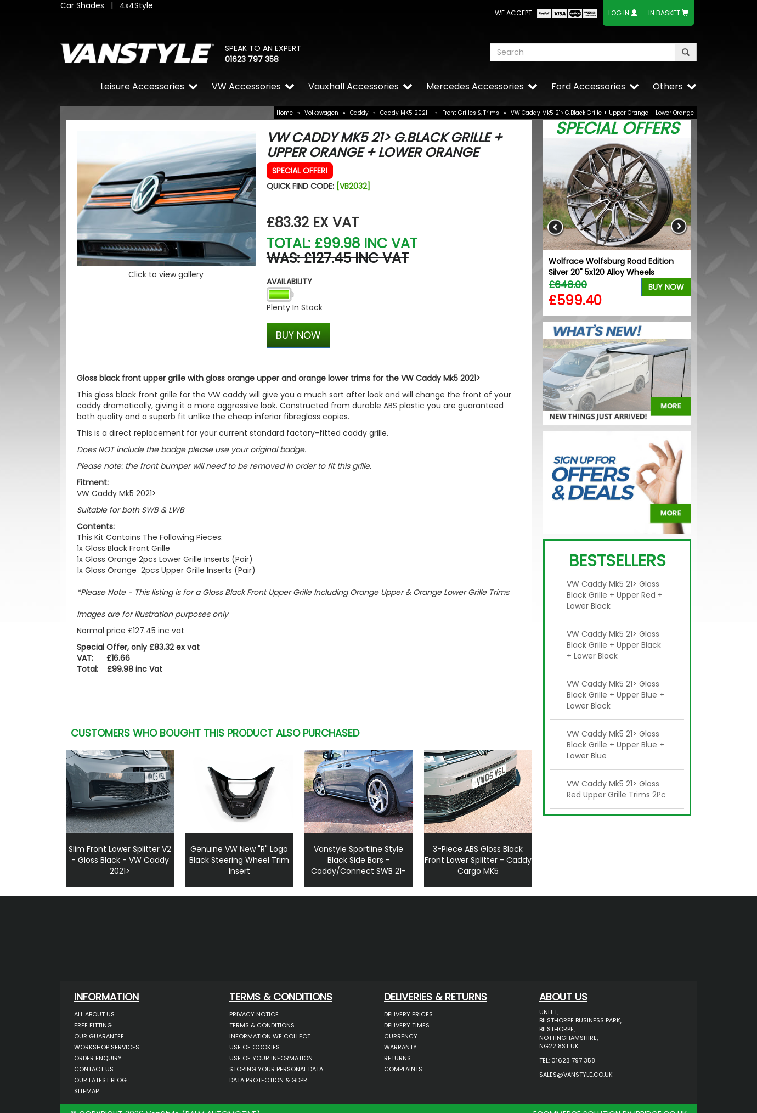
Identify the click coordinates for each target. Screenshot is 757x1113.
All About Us (94, 1014)
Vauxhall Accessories (353, 86)
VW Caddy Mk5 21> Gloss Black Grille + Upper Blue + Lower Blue (615, 744)
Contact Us (94, 1069)
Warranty (400, 1047)
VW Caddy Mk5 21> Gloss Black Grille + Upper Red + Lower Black (615, 594)
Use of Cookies (254, 1047)
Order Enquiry (98, 1058)
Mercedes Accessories (475, 86)
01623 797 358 (252, 59)
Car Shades (82, 5)
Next (678, 227)
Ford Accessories (588, 86)
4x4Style (136, 5)
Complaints (403, 1069)
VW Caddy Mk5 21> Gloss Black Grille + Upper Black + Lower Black (614, 644)
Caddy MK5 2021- (405, 113)
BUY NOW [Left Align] (298, 335)
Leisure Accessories (142, 86)
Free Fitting (93, 1025)
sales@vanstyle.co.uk (576, 1074)
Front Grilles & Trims (470, 113)
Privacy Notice (254, 1014)
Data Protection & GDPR (268, 1080)
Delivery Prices (408, 1014)
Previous (555, 227)
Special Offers (617, 128)
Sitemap (86, 1091)
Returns (397, 1058)
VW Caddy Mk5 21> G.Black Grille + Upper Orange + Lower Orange (602, 113)
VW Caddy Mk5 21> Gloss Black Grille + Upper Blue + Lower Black (615, 694)
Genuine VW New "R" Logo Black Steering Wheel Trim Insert (239, 860)
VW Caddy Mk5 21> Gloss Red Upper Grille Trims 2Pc (616, 789)
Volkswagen (321, 113)
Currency (400, 1036)
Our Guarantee (99, 1036)
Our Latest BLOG (100, 1080)
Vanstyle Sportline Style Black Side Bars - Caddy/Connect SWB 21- (358, 860)
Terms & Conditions (262, 1025)
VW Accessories (246, 86)
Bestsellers (617, 560)
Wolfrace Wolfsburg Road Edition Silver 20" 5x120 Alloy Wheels (611, 267)
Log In (618, 13)
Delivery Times (407, 1025)
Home (284, 113)
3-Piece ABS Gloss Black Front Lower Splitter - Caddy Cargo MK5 (478, 860)
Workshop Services (106, 1047)
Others (668, 86)
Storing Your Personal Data (276, 1069)
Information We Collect (269, 1036)
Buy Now (666, 287)
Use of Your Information (271, 1058)
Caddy (359, 113)
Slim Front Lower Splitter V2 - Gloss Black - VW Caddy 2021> (120, 860)
